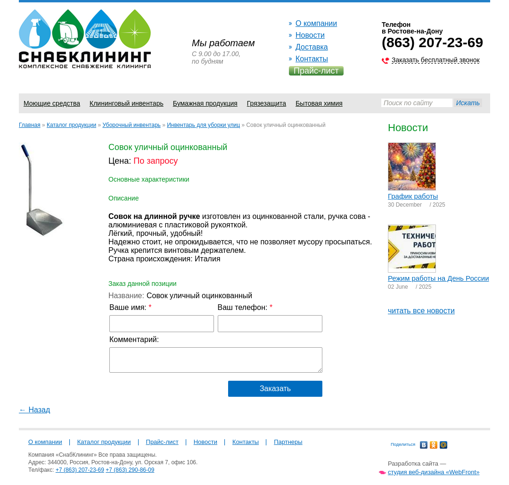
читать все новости (421, 311)
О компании (316, 23)
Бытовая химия (319, 103)
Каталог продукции (71, 125)
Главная (30, 125)
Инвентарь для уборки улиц (203, 125)
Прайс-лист (316, 70)
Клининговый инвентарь (127, 103)
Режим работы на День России (438, 278)
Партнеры (288, 441)
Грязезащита (266, 103)
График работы (413, 196)
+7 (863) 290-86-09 (130, 470)
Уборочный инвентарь (131, 125)
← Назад (34, 410)
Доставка (312, 47)
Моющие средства (52, 103)
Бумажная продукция (205, 103)
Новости (310, 35)
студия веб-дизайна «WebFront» (433, 472)
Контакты (312, 59)
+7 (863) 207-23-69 (80, 470)
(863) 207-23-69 (432, 42)
